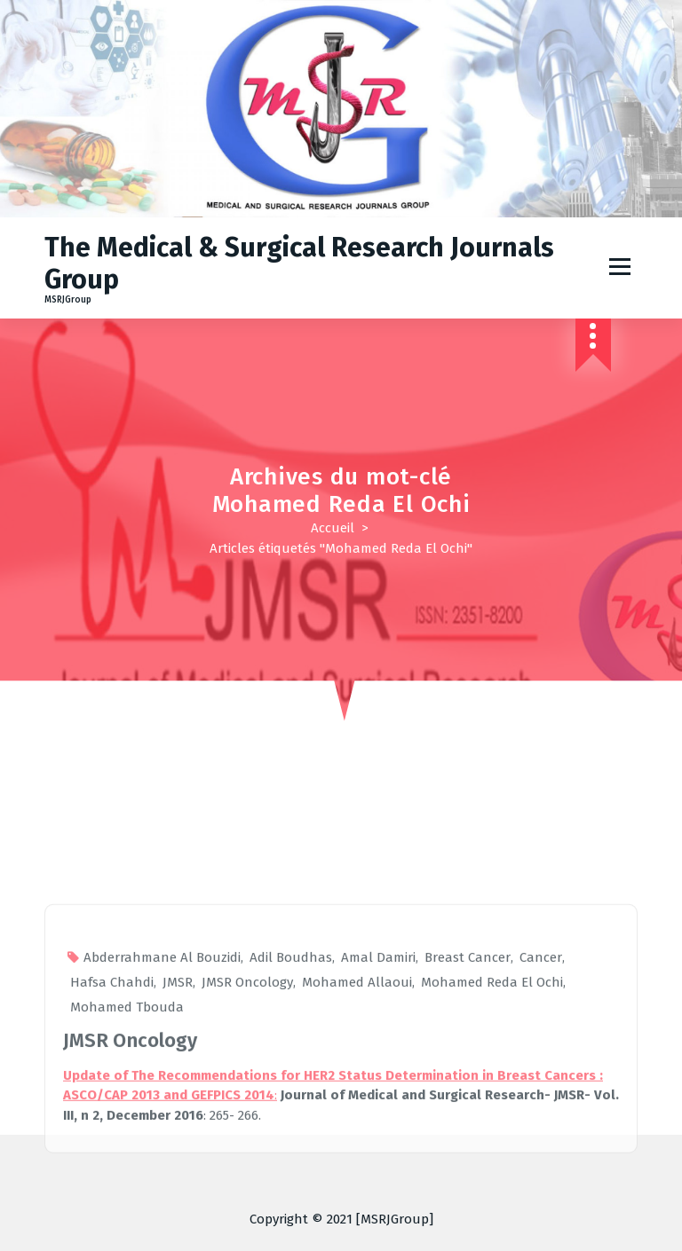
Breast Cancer (467, 1179)
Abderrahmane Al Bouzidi (162, 1179)
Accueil (332, 528)
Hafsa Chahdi (112, 1204)
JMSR (178, 1204)
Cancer (540, 1179)
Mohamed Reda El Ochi (492, 1204)
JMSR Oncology (247, 1204)
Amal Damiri (378, 1179)
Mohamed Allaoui (357, 1204)
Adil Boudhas (291, 1179)
